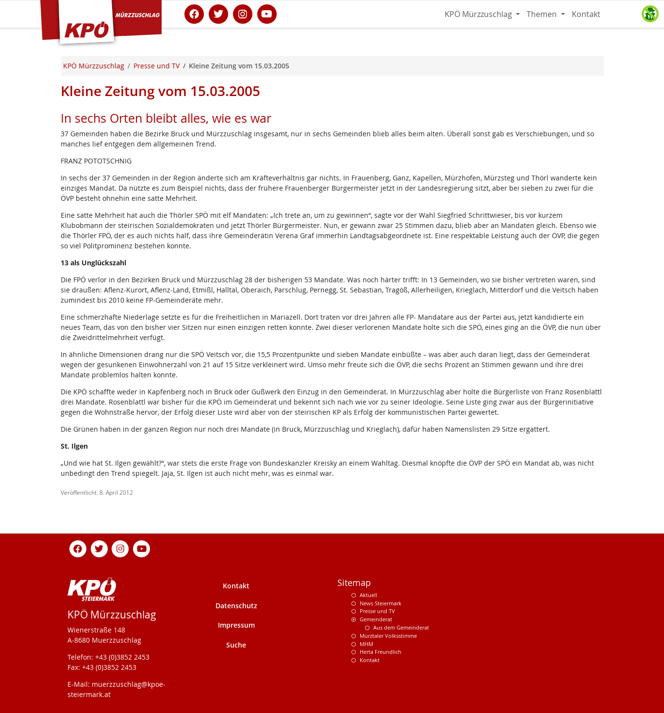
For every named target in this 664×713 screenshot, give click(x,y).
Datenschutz (236, 605)
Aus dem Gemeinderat (401, 627)
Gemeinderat (376, 619)
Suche (236, 644)
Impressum (236, 625)
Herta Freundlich (380, 651)
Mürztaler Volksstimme (388, 635)
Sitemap (354, 582)
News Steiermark (380, 603)
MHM (366, 644)
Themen (543, 14)
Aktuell (368, 595)
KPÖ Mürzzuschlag (479, 14)
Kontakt (586, 14)
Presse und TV (377, 611)
